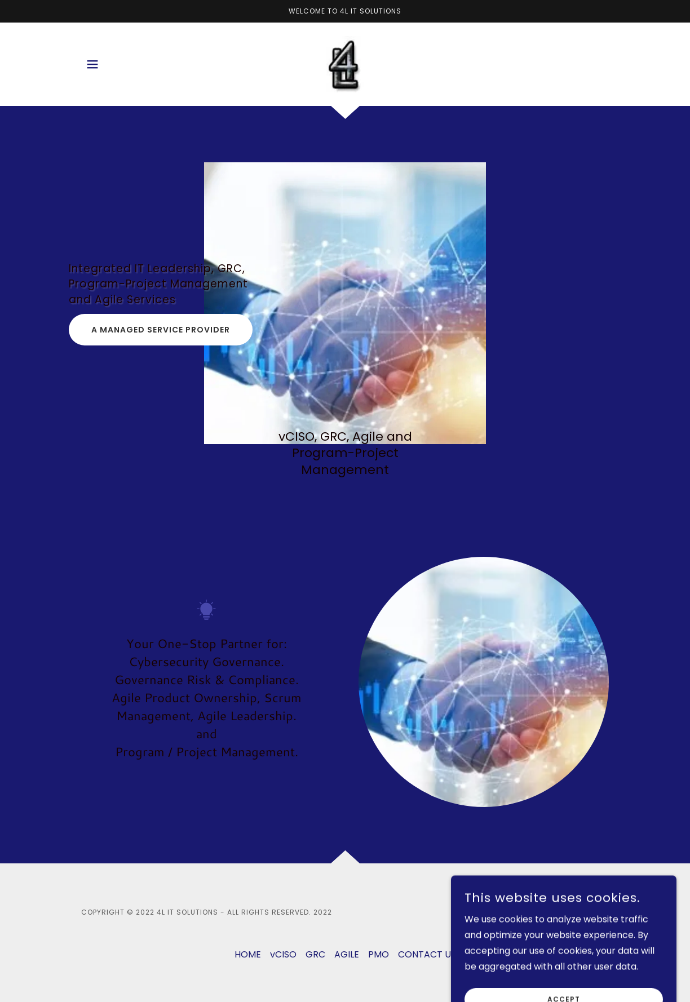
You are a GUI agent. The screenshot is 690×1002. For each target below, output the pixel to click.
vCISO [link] (283, 954)
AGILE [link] (346, 954)
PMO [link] (378, 954)
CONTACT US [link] (427, 954)
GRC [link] (315, 954)
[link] (344, 63)
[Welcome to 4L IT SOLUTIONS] (345, 11)
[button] (92, 64)
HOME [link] (248, 954)
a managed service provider (160, 329)
